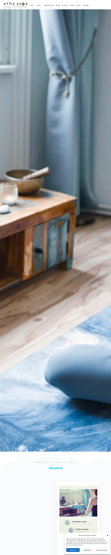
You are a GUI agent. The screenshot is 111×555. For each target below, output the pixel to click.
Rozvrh (58, 5)
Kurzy (38, 5)
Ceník (78, 5)
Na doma (65, 5)
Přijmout (73, 550)
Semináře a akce (49, 5)
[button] (107, 535)
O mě (31, 5)
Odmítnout (87, 550)
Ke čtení (71, 5)
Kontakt (85, 5)
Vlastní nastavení (101, 550)
